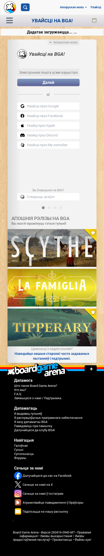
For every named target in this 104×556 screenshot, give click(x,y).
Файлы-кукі (83, 539)
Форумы (20, 458)
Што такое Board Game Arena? (35, 386)
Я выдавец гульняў (28, 413)
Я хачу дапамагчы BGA (30, 422)
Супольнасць (24, 454)
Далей (48, 82)
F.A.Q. (18, 394)
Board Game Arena (26, 532)
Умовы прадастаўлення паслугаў (48, 537)
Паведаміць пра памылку (33, 426)
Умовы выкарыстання (56, 536)
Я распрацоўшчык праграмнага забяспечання (48, 418)
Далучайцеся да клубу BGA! (34, 430)
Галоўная (21, 445)
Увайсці (95, 7)
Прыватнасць (62, 539)
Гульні (18, 450)
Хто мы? (20, 390)
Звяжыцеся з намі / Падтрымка (37, 398)
